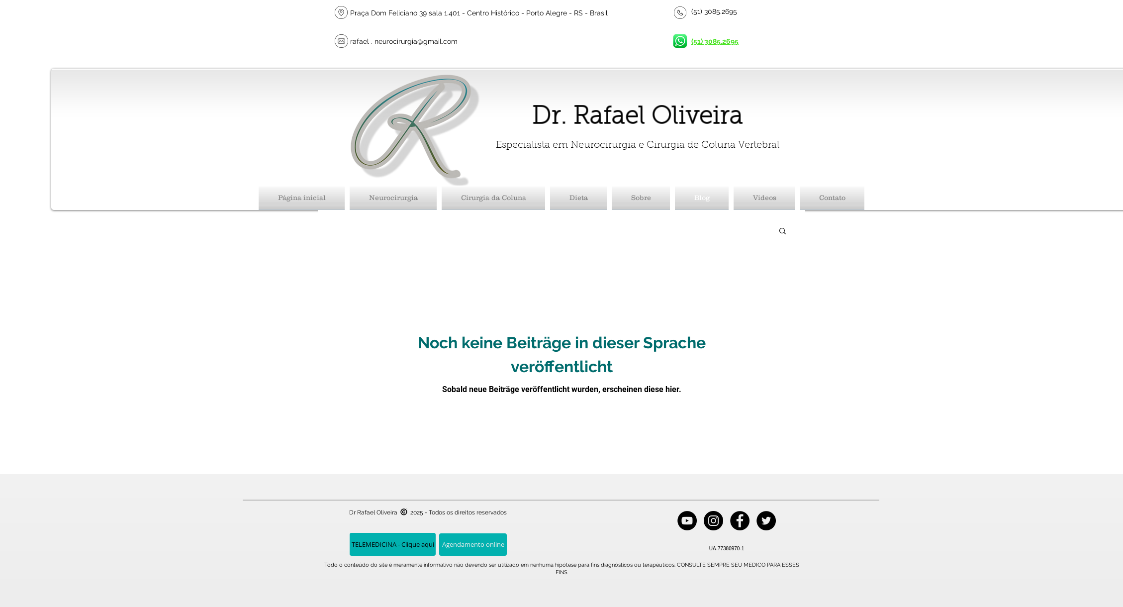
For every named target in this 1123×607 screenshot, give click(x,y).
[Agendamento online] (473, 544)
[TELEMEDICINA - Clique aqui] (393, 544)
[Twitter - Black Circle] (766, 520)
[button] (782, 231)
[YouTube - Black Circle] (687, 520)
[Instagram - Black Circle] (713, 520)
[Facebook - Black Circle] (739, 520)
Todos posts (346, 230)
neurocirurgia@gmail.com (416, 41)
